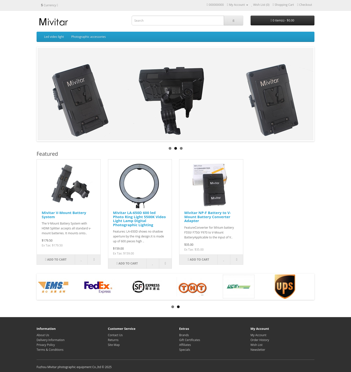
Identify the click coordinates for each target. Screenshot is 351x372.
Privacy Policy (46, 345)
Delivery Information (51, 340)
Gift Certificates (189, 340)
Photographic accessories (88, 37)
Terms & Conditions (50, 350)
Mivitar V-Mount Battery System (64, 214)
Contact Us (115, 335)
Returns (113, 340)
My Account (258, 335)
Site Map (114, 345)
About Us (43, 335)
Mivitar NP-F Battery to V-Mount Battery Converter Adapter (207, 216)
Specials (184, 350)
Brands (184, 335)
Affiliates (185, 345)
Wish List (257, 345)
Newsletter (258, 350)
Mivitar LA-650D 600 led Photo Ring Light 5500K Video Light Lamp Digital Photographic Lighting (139, 218)
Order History (260, 340)
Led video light (54, 37)
